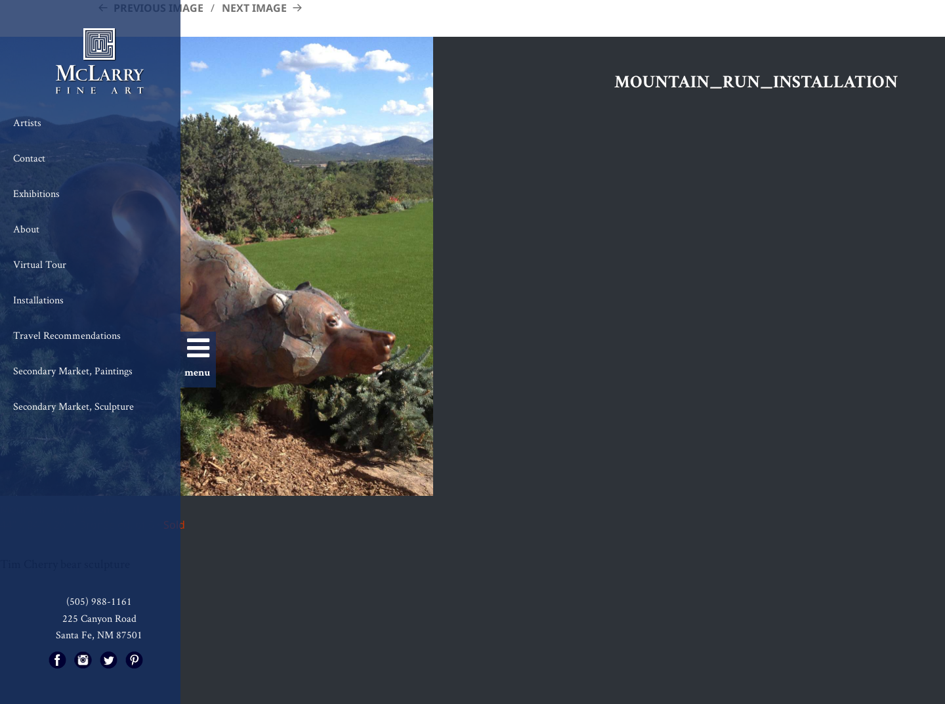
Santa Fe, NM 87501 (99, 635)
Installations (38, 300)
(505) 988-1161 (99, 601)
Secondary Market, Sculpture (73, 406)
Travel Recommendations (67, 335)
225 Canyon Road (99, 618)
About (26, 229)
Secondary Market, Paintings (73, 371)
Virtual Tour (39, 264)
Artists (27, 122)
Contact (29, 158)
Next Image (254, 8)
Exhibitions (36, 193)
